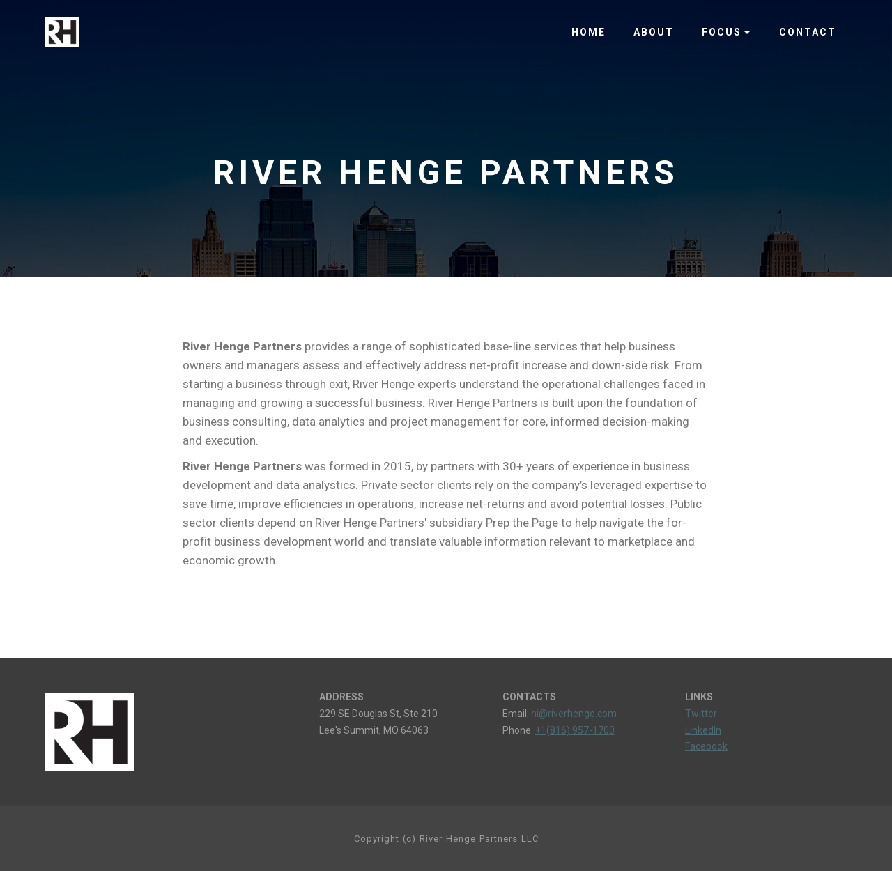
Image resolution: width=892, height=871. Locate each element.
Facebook (706, 746)
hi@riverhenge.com (574, 713)
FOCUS (721, 32)
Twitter (701, 713)
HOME (588, 32)
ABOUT (653, 32)
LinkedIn (703, 730)
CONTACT (807, 32)
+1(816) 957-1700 (575, 730)
